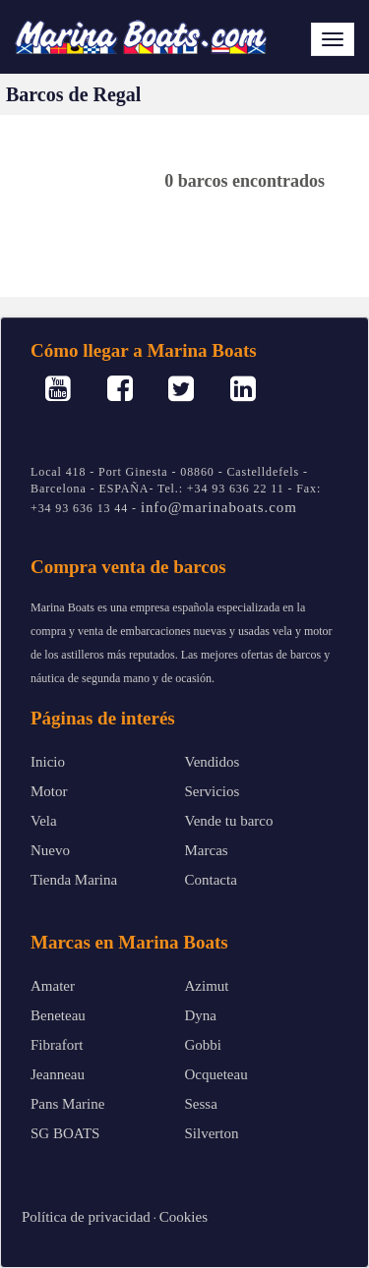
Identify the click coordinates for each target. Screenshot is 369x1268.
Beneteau (58, 1015)
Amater (53, 986)
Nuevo (50, 850)
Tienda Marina (74, 880)
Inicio (48, 762)
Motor (49, 791)
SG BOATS (65, 1133)
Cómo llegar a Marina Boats (144, 350)
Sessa (201, 1104)
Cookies (183, 1217)
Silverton (212, 1133)
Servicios (212, 791)
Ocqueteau (216, 1074)
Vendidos (212, 762)
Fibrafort (57, 1045)
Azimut (207, 986)
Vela (44, 821)
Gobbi (203, 1045)
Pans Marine (67, 1104)
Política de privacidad (86, 1217)
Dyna (201, 1015)
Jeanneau (58, 1074)
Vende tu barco (229, 821)
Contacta (211, 880)
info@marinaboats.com (219, 507)
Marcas (206, 850)
